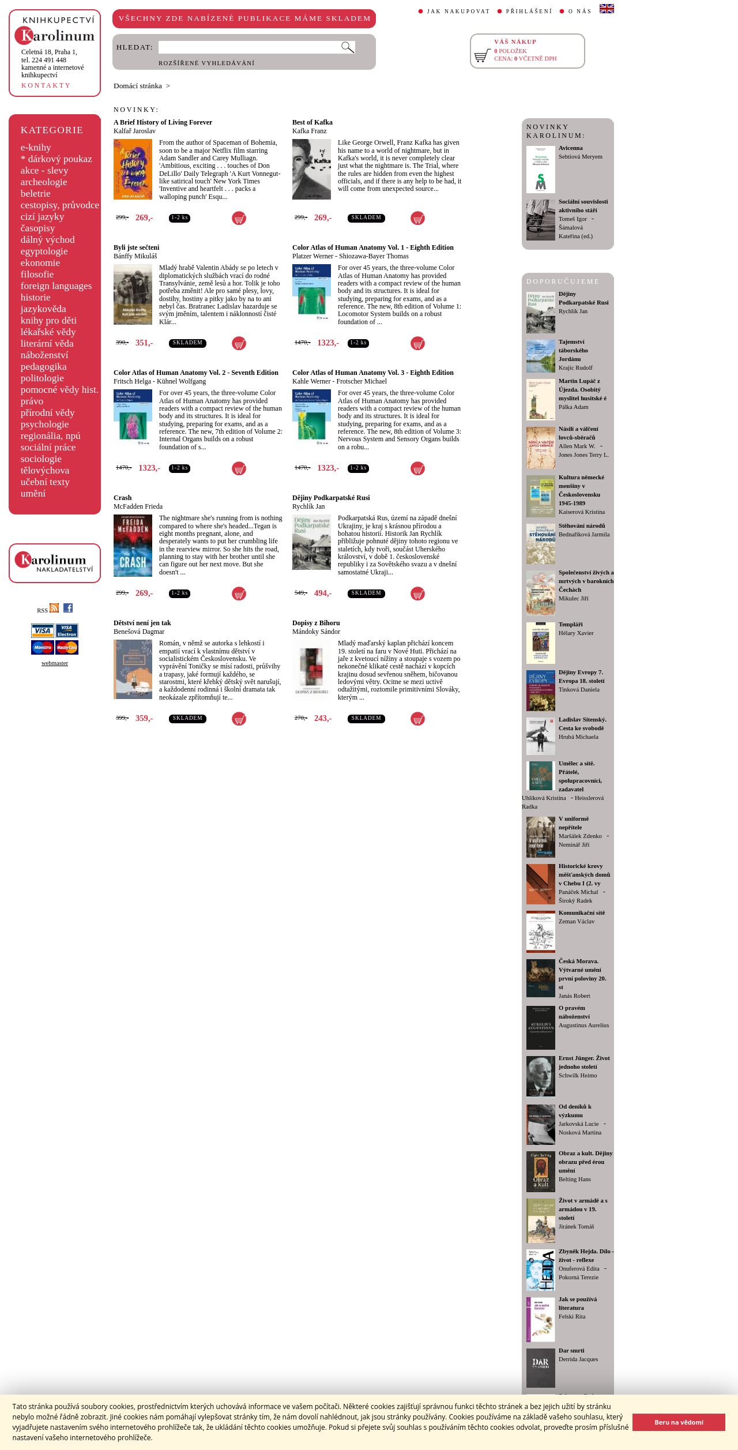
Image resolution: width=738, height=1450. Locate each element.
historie (36, 297)
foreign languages (56, 285)
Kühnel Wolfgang (181, 381)
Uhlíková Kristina (544, 798)
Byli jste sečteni (136, 247)
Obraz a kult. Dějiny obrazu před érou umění (586, 1162)
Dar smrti (572, 1350)
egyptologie (44, 251)
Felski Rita (572, 1316)
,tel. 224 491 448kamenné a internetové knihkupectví (52, 63)
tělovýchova (45, 470)
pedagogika (44, 366)
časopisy (38, 228)
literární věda (47, 343)
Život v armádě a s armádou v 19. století (583, 1209)
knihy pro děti (49, 320)
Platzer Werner (312, 256)
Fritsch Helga (132, 381)
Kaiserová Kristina (582, 512)
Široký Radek (575, 900)
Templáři (571, 624)
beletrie (36, 193)
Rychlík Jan (308, 506)
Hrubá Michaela (578, 737)
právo (32, 401)
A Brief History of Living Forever (163, 122)
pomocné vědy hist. (60, 389)
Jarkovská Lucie (579, 1124)
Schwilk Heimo (578, 1075)
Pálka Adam (574, 407)
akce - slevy (45, 170)
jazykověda (43, 308)
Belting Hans (575, 1179)
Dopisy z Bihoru (316, 623)
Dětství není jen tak (142, 623)
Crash (122, 498)
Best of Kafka (312, 122)
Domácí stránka (138, 85)
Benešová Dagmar (139, 632)
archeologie (44, 181)
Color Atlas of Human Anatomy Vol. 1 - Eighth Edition (373, 247)
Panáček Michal (578, 892)
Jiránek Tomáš (576, 1226)
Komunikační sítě (582, 913)
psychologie (45, 424)
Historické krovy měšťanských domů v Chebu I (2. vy (584, 874)
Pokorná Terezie (578, 1277)
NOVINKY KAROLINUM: (556, 131)
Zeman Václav (576, 921)
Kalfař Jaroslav (135, 131)
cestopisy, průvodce (60, 205)
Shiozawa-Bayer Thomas (374, 256)
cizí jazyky (43, 216)
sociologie (41, 458)
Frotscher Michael (361, 381)
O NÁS (580, 11)
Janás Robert (574, 996)
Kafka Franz (309, 131)
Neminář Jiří (574, 845)
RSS (48, 610)
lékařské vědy (48, 331)
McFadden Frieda (138, 506)
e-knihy (36, 147)
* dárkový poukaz (56, 158)
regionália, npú (51, 435)
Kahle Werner (311, 381)
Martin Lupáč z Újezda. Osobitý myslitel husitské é (583, 389)
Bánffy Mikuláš (135, 256)
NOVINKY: (137, 110)
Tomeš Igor (573, 219)
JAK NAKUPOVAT (459, 11)
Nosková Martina (580, 1132)
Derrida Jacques (578, 1359)
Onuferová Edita (579, 1268)
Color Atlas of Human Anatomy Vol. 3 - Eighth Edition (373, 373)
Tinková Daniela (579, 689)
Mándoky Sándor (316, 632)
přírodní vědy (48, 412)
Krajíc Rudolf (576, 368)
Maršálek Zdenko (580, 836)
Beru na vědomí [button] (678, 1422)
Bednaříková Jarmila (584, 534)
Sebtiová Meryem (581, 156)
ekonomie (40, 262)
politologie (42, 378)
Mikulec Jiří (574, 598)
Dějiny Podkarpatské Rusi (331, 498)
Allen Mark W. (577, 446)
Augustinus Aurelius (584, 1025)
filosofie (37, 274)
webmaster (55, 663)
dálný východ (48, 239)
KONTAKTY (46, 85)
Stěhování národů (582, 526)
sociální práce (48, 447)
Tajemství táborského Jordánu (573, 350)
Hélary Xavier (576, 633)
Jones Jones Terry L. (584, 455)
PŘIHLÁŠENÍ (529, 11)
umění (33, 493)
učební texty (45, 481)
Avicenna (571, 148)
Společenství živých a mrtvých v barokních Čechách (586, 581)
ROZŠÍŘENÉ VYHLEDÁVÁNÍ (207, 63)
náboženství (45, 355)
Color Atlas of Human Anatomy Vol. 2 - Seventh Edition (196, 373)
